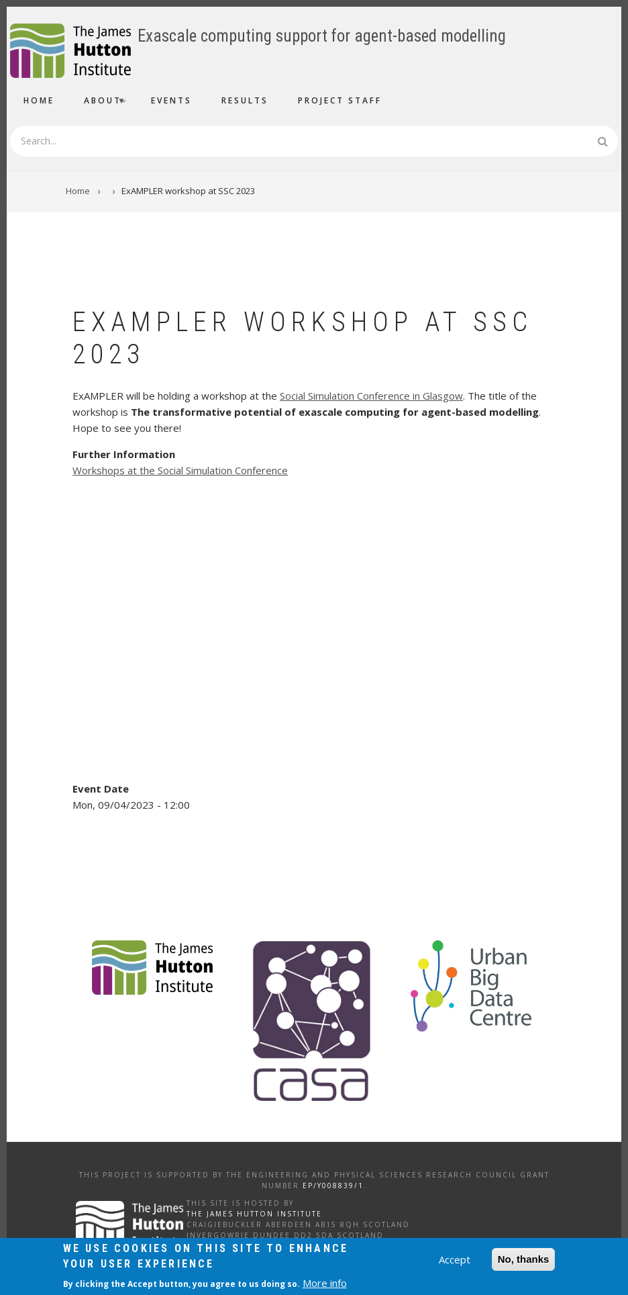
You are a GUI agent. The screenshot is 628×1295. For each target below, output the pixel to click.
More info (325, 1283)
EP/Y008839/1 (333, 1185)
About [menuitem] (99, 102)
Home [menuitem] (38, 100)
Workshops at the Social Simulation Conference (180, 470)
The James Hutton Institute (254, 1213)
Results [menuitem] (244, 100)
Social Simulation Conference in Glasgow (371, 395)
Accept (454, 1260)
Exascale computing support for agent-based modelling (322, 36)
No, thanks (524, 1259)
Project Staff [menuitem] (340, 100)
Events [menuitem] (171, 100)
